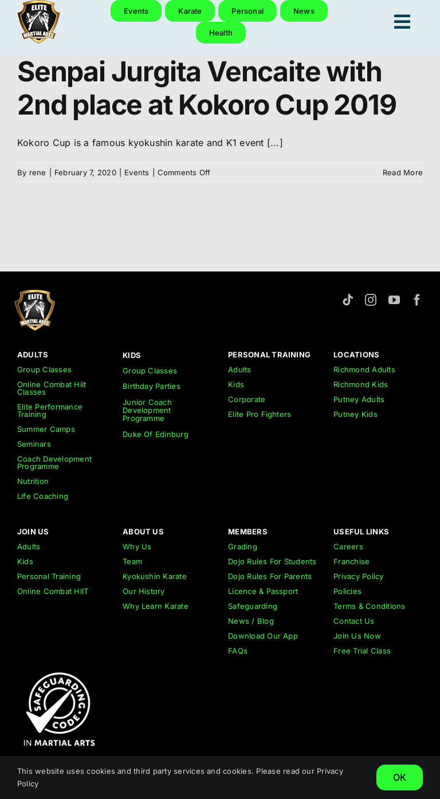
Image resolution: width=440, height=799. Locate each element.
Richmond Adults (364, 369)
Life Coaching (42, 496)
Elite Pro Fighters (259, 414)
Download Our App (263, 635)
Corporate (246, 399)
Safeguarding (252, 606)
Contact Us (353, 620)
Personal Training (49, 576)
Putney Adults (358, 399)
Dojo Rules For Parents (270, 576)
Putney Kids (355, 414)
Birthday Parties (151, 386)
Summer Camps (46, 429)
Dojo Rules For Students (272, 561)
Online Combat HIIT (52, 591)
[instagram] (370, 300)
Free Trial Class (362, 650)
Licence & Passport (263, 591)
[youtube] (394, 300)
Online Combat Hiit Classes (51, 388)
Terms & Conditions (369, 606)
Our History (144, 591)
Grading (242, 546)
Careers (348, 546)
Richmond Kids (360, 384)
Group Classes (44, 369)
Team (132, 561)
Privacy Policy (358, 576)
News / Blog (251, 620)
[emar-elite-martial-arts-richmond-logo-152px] (35, 294)
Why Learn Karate (155, 606)
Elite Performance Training (49, 410)
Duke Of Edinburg (155, 434)
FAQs (237, 650)
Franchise (351, 561)
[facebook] (417, 300)
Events (136, 172)
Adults (239, 369)
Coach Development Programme (54, 462)
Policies (347, 591)
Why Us (137, 546)
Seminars (34, 443)
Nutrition (33, 481)
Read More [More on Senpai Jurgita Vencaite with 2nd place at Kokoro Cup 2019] (403, 172)
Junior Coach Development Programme (147, 410)
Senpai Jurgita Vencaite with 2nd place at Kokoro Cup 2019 (206, 87)
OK (399, 777)
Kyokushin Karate (155, 576)
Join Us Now (357, 635)
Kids (236, 384)
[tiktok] (347, 300)
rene (37, 172)
